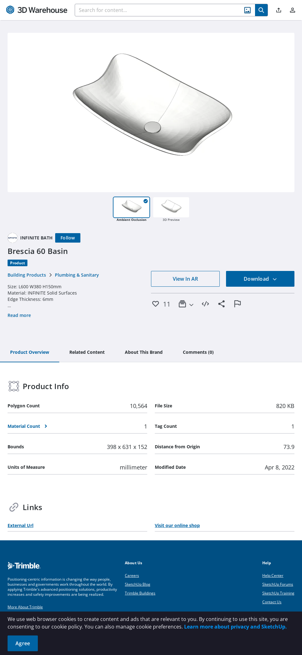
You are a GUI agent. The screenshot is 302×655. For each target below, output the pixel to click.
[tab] (29, 352)
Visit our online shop (177, 525)
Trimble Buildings (140, 593)
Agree (22, 643)
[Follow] (67, 238)
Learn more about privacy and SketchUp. (235, 626)
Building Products (27, 275)
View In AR (185, 278)
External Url (20, 525)
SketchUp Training (278, 593)
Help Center (272, 575)
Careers (132, 575)
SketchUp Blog (137, 584)
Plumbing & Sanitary (77, 275)
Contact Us (272, 602)
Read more (19, 315)
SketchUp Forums (277, 584)
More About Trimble (25, 607)
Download (260, 278)
